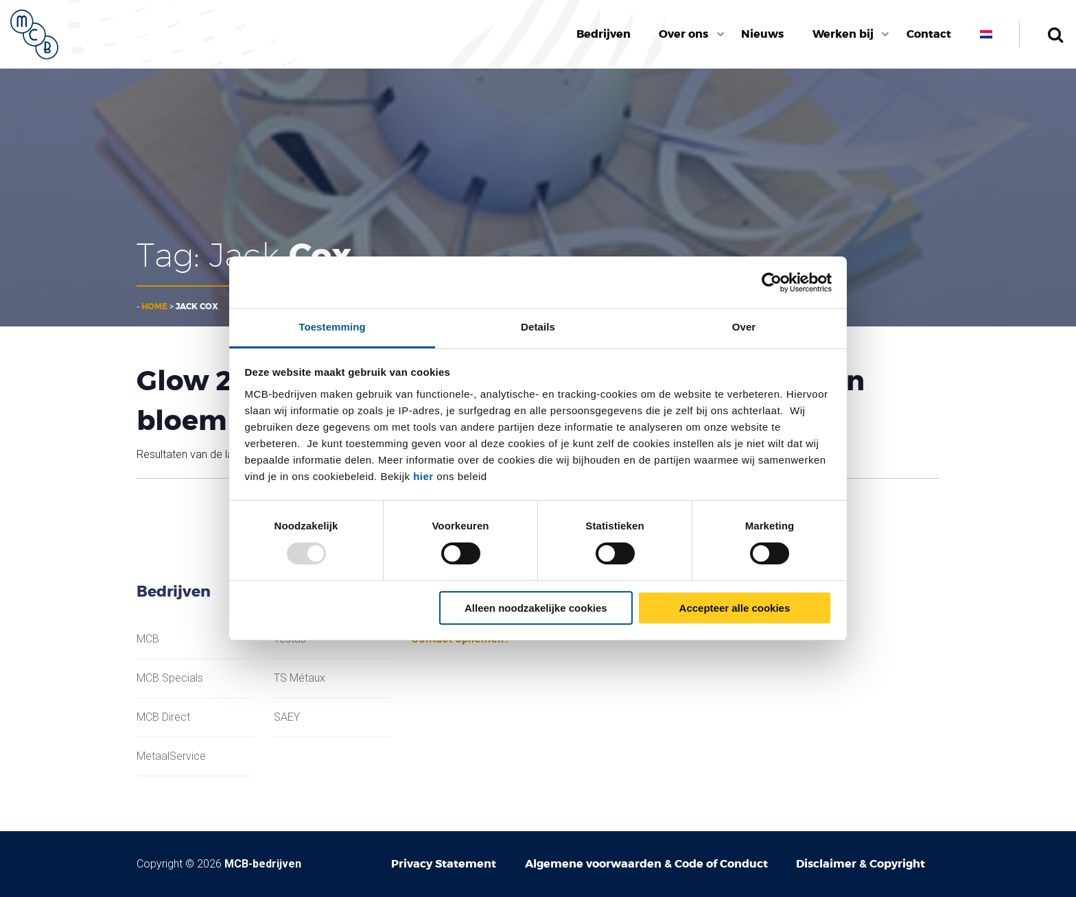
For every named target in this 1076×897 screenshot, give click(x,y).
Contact (929, 34)
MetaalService (171, 756)
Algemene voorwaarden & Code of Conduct (646, 864)
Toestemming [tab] (332, 327)
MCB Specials (170, 678)
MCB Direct (163, 717)
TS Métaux (299, 678)
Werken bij (843, 34)
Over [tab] (744, 327)
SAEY (287, 717)
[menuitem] (603, 34)
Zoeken (1055, 34)
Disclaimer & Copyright (860, 864)
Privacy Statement (443, 864)
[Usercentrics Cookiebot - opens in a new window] (772, 282)
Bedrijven (603, 34)
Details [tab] (538, 327)
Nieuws (762, 34)
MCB (148, 639)
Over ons (683, 34)
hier (423, 476)
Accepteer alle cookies (735, 608)
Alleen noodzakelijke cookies (536, 608)
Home (154, 306)
